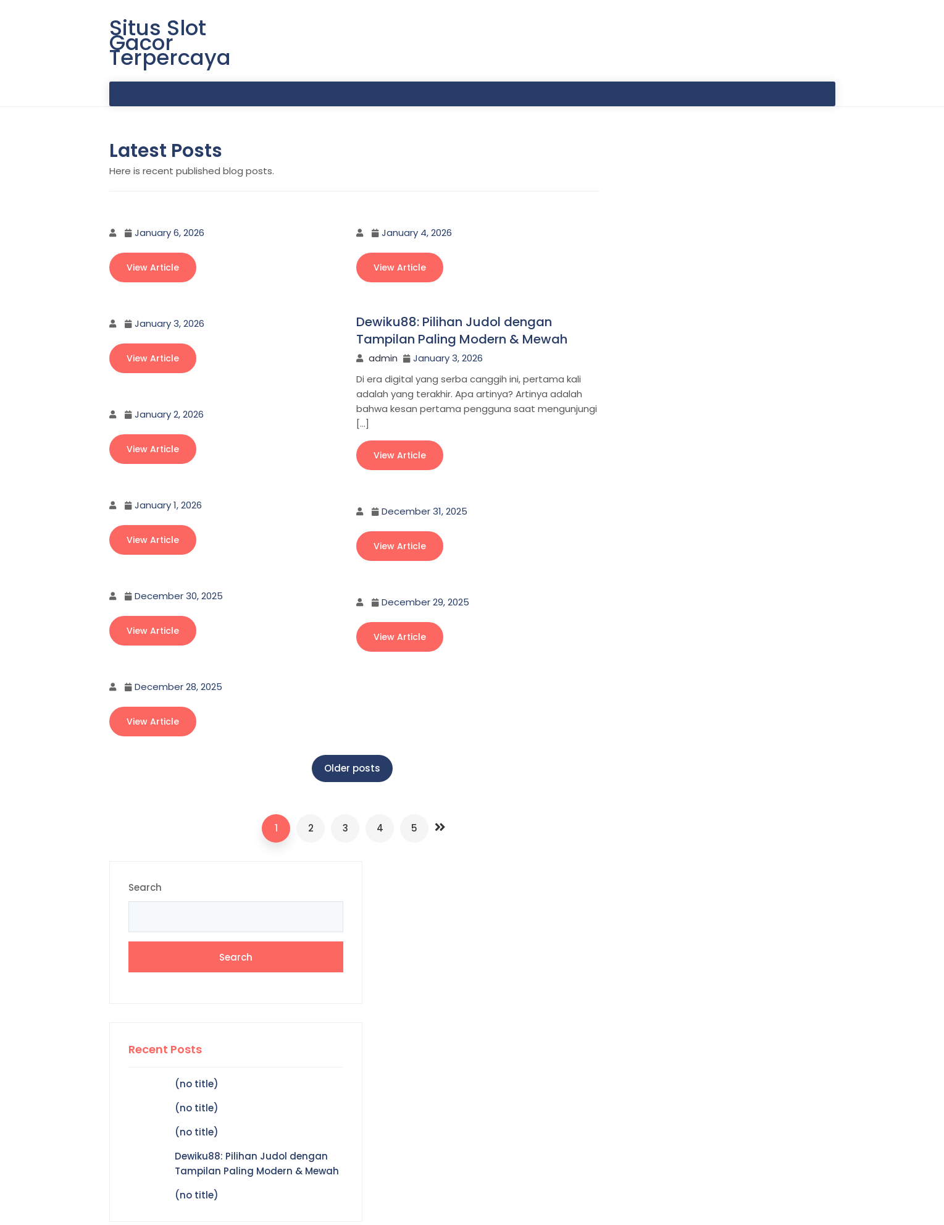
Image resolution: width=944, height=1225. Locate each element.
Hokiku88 (644, 680)
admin (383, 358)
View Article (153, 268)
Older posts (347, 768)
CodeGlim (810, 1205)
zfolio (754, 1205)
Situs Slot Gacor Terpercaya (170, 43)
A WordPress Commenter (683, 593)
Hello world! (788, 593)
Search (639, 164)
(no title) (690, 360)
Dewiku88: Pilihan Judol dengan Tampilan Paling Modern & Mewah (461, 331)
